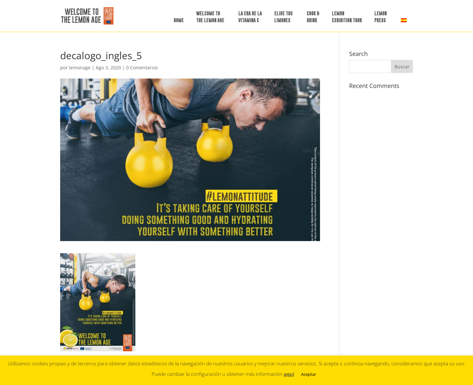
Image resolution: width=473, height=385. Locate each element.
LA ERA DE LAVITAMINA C (250, 16)
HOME (179, 20)
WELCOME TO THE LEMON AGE (210, 16)
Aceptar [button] (308, 374)
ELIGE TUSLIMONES (283, 16)
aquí (289, 374)
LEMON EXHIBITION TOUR (347, 16)
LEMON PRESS (380, 16)
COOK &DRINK (313, 16)
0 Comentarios (142, 67)
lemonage (80, 67)
